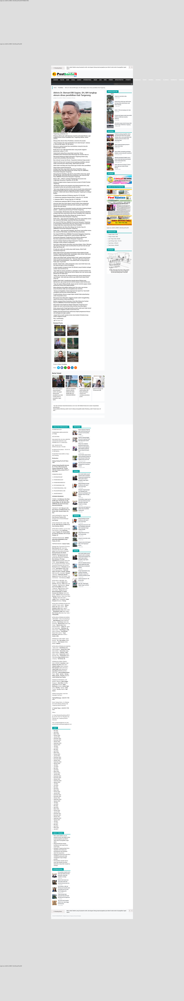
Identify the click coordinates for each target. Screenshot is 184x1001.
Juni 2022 (56, 804)
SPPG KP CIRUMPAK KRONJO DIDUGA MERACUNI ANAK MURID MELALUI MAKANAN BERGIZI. (71, 392)
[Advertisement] (44, 12)
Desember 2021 (57, 813)
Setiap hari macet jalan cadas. (121, 96)
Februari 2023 (57, 791)
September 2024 (57, 762)
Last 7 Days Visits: (112, 238)
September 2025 (57, 743)
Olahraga (166, 79)
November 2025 (57, 740)
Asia (100, 79)
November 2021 (57, 815)
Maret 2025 (56, 752)
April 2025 (56, 751)
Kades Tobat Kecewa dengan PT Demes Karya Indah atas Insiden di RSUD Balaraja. (123, 166)
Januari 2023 (57, 793)
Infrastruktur (119, 79)
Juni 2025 (56, 748)
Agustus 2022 (57, 801)
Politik (62, 79)
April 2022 (56, 807)
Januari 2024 (57, 774)
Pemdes (111, 79)
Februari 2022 (57, 810)
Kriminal (151, 79)
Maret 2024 (56, 771)
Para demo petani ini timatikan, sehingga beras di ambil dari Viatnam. (84, 464)
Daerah (79, 79)
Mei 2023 (56, 787)
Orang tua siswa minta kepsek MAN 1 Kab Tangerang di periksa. (84, 544)
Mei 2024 (56, 768)
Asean (95, 79)
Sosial (73, 79)
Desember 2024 (57, 757)
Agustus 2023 (57, 782)
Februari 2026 (57, 735)
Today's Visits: (111, 234)
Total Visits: (111, 243)
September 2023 (57, 780)
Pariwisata (174, 79)
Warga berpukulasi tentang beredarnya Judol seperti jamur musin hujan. (61, 845)
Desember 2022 (57, 794)
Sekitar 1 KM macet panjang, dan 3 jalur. (123, 110)
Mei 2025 (56, 749)
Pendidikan (60, 87)
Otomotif (128, 79)
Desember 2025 (57, 738)
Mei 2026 (56, 730)
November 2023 (57, 777)
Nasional (158, 79)
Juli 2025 (56, 746)
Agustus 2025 (57, 744)
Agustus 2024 (57, 763)
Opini (105, 79)
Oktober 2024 (57, 760)
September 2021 (57, 818)
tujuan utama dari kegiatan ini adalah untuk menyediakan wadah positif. (84, 509)
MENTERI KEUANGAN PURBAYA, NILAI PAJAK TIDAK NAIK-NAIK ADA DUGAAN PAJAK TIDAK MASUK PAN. (123, 159)
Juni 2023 (56, 785)
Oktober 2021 (57, 816)
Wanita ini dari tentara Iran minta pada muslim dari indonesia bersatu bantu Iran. (64, 882)
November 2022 (57, 796)
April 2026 (56, 732)
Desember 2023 (57, 776)
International (87, 79)
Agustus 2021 (57, 819)
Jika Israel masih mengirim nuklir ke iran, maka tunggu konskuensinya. (63, 902)
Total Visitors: (111, 245)
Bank (67, 79)
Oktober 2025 (57, 741)
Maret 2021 (56, 827)
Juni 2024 (56, 766)
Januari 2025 (57, 755)
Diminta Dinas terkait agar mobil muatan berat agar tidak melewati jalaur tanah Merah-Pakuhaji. (123, 103)
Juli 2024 (56, 765)
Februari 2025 (57, 754)
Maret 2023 (56, 790)
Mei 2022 (56, 805)
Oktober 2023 (57, 779)
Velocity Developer (77, 915)
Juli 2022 (56, 802)
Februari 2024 (57, 773)
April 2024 (56, 769)
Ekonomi (55, 79)
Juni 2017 (56, 829)
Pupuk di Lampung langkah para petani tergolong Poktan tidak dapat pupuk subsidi (84, 439)
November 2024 (57, 758)
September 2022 (57, 799)
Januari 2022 (57, 812)
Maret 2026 (56, 733)
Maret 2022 (56, 808)
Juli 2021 (56, 821)
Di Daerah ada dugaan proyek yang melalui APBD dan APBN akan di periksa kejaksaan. (123, 117)
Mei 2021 (56, 824)
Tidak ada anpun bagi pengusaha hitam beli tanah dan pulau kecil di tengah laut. (64, 896)
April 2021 (56, 826)
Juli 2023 (56, 783)
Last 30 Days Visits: (113, 241)
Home (55, 87)
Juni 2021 (56, 823)
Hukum (144, 79)
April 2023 (56, 788)
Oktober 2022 (57, 798)
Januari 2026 (57, 737)
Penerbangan (136, 79)
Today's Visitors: (112, 236)
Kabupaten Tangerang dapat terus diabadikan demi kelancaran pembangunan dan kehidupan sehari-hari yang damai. (84, 493)
